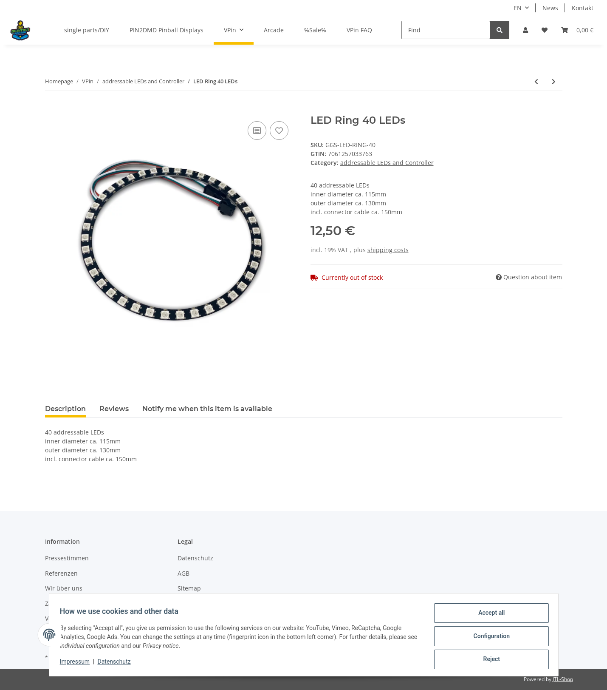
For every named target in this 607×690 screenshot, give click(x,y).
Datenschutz (195, 558)
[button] (525, 30)
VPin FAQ (359, 30)
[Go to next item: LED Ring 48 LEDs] (553, 81)
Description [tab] (65, 409)
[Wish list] (544, 30)
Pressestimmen (67, 558)
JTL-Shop (563, 679)
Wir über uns (63, 588)
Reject (488, 659)
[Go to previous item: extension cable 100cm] (536, 81)
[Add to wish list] (279, 130)
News (550, 8)
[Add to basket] (52, 109)
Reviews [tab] (114, 409)
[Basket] (577, 30)
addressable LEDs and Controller (387, 163)
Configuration (489, 637)
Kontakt (582, 8)
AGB (183, 573)
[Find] (445, 30)
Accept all (488, 615)
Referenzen (61, 573)
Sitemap (189, 588)
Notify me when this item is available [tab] (207, 409)
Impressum (78, 663)
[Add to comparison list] (257, 130)
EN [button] (518, 8)
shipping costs (388, 250)
